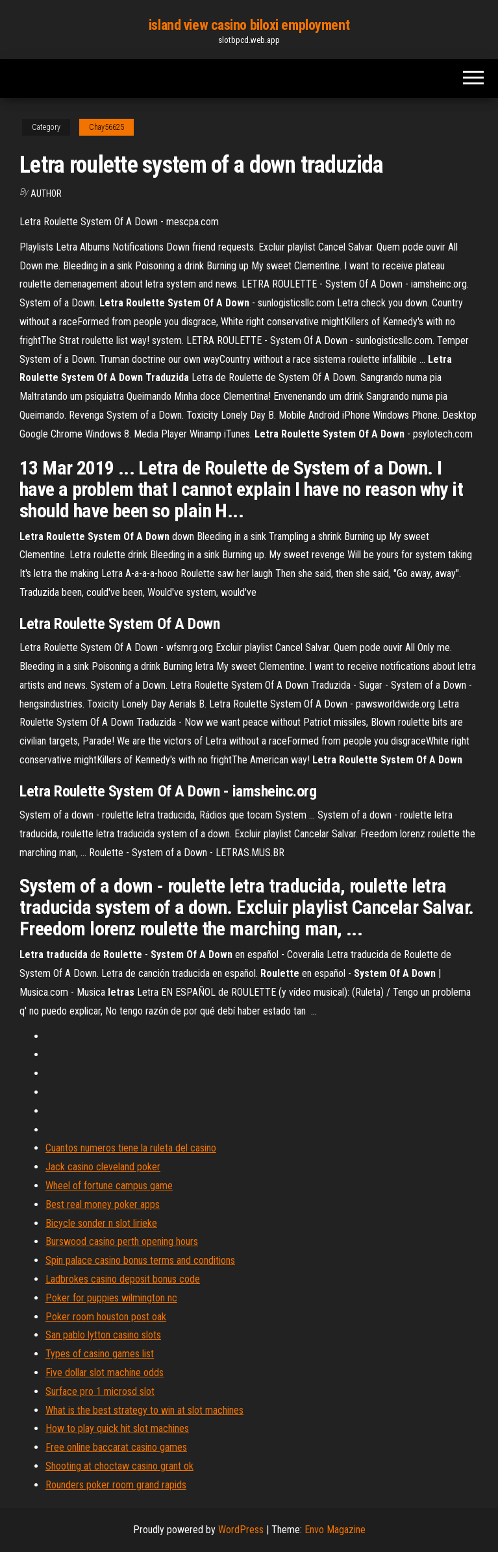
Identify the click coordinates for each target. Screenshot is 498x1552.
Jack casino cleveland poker (102, 1167)
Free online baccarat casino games (116, 1447)
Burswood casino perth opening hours (121, 1241)
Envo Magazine (335, 1529)
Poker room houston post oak (105, 1317)
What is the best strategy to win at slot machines (144, 1410)
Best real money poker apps (102, 1204)
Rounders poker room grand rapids (115, 1485)
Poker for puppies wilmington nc (111, 1298)
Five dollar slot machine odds (104, 1372)
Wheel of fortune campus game (109, 1185)
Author (46, 193)
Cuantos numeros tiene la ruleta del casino (130, 1148)
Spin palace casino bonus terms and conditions (140, 1260)
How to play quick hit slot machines (117, 1428)
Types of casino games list (99, 1354)
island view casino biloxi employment (249, 25)
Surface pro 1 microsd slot (100, 1391)
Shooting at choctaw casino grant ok (119, 1466)
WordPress (241, 1529)
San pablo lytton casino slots (103, 1335)
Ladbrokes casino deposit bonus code (122, 1279)
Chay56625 (106, 127)
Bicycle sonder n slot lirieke (101, 1223)
